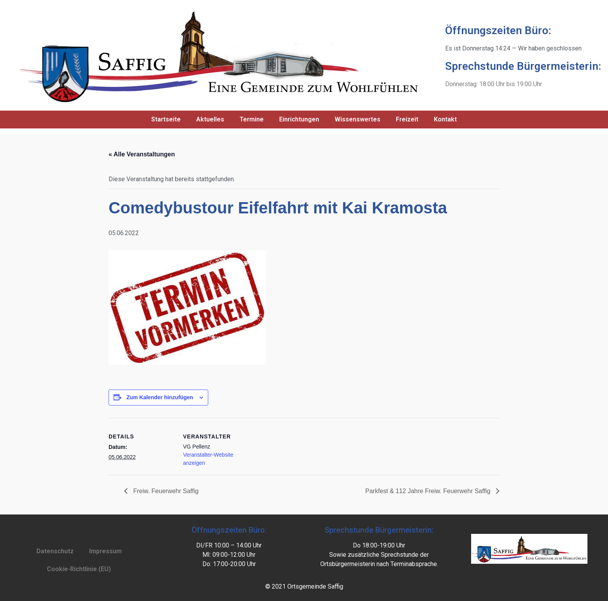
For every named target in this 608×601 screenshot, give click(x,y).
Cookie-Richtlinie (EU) (79, 569)
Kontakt (445, 119)
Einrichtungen (299, 119)
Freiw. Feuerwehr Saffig (165, 491)
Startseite (166, 119)
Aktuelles (210, 119)
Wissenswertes (357, 119)
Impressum (105, 551)
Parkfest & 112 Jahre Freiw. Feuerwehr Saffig (428, 491)
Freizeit (407, 119)
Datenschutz (55, 551)
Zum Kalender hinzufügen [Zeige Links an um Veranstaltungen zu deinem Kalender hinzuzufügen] (159, 397)
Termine (252, 119)
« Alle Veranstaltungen (142, 154)
